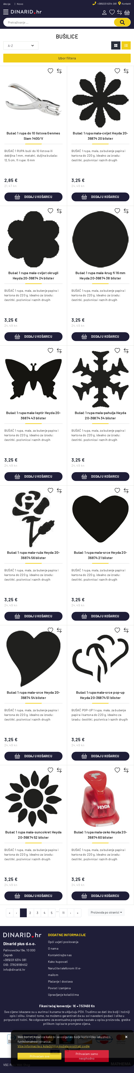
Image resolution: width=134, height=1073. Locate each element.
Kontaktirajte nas (60, 955)
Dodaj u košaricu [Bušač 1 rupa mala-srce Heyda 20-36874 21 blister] (100, 616)
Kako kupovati (58, 961)
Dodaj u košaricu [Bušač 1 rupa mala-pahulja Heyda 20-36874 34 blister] (100, 476)
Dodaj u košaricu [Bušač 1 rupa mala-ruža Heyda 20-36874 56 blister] (33, 616)
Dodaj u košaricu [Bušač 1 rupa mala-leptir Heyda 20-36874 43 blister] (33, 476)
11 (63, 913)
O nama (53, 948)
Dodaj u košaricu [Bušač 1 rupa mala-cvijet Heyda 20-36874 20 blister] (100, 197)
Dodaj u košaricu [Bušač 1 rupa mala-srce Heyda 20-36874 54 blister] (33, 756)
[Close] (39, 1056)
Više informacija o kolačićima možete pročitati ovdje (53, 1046)
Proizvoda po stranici (105, 912)
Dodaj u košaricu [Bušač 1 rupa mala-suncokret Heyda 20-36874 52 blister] (33, 896)
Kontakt (126, 3)
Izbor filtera (67, 58)
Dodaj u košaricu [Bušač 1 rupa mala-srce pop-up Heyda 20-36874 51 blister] (100, 756)
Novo (20, 3)
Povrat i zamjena (59, 988)
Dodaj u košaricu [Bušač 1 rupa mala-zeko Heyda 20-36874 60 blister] (100, 896)
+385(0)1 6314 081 (107, 3)
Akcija (6, 3)
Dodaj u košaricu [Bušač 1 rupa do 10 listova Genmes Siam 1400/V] (33, 197)
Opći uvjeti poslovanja (63, 942)
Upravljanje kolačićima (63, 994)
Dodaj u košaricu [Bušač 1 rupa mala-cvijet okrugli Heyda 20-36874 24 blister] (33, 336)
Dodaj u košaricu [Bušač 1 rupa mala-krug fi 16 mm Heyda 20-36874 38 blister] (100, 336)
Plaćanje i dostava (60, 981)
